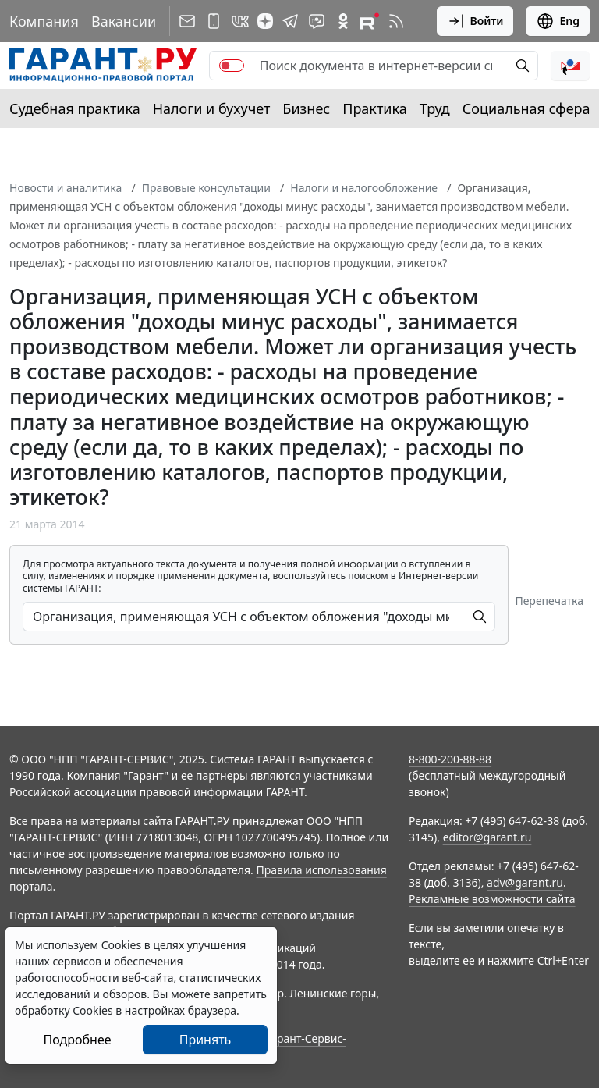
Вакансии (123, 21)
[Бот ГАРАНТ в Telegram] (316, 21)
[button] (570, 65)
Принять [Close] (205, 1039)
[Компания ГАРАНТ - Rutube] (369, 21)
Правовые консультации (206, 187)
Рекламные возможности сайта (492, 898)
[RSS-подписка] (396, 21)
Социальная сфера (526, 108)
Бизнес (306, 108)
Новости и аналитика (65, 187)
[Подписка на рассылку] (187, 21)
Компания (44, 21)
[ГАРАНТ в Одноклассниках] (343, 21)
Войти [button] (475, 21)
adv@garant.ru (525, 882)
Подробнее (77, 1039)
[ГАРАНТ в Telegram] (290, 21)
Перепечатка (549, 600)
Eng (558, 21)
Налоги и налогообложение (364, 187)
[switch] (231, 65)
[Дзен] (265, 21)
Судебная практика (74, 108)
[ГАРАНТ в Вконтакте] (240, 21)
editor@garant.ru (487, 837)
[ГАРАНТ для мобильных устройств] (213, 21)
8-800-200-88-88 (450, 759)
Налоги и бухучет (212, 108)
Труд (435, 108)
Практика (374, 108)
